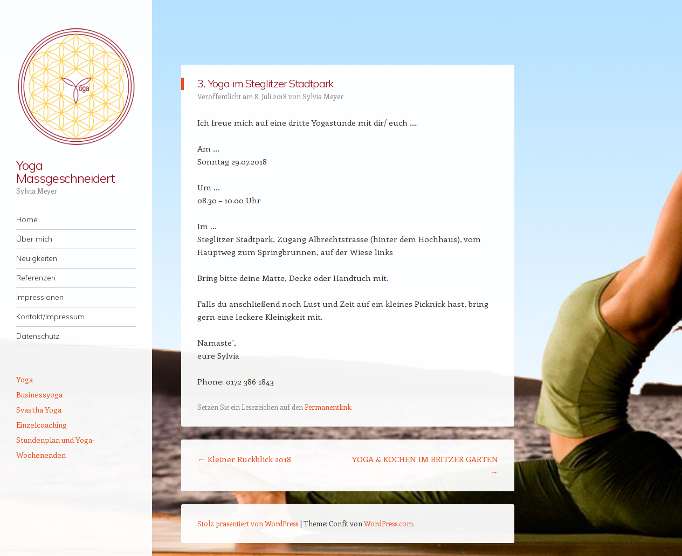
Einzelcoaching (41, 425)
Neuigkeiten (36, 258)
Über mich (34, 239)
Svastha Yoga (38, 409)
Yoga (24, 379)
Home (27, 219)
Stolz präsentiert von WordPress (247, 523)
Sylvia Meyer (322, 96)
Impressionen (40, 297)
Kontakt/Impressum (50, 316)
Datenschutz (37, 336)
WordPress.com (388, 523)
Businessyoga (39, 394)
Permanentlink (328, 406)
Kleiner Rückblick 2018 (244, 459)
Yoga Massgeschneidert (65, 171)
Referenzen (36, 278)
